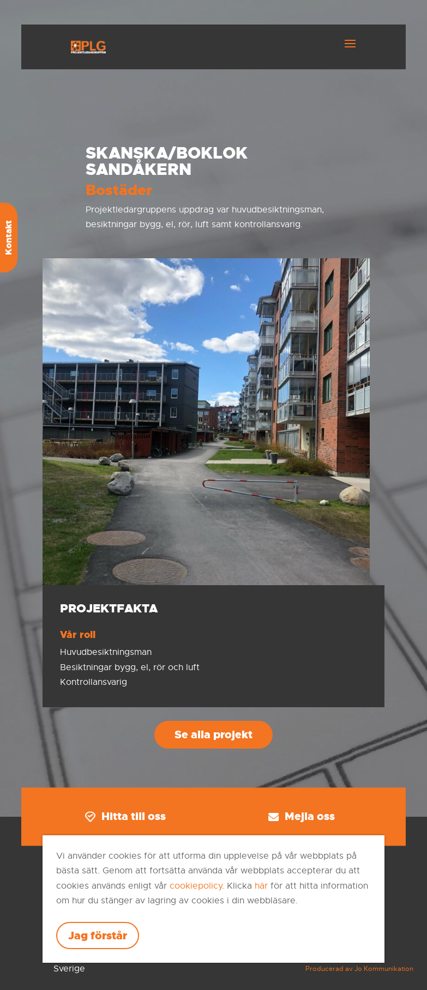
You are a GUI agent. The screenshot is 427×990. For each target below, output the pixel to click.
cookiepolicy (196, 885)
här (261, 885)
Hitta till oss (125, 817)
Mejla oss (301, 817)
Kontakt (8, 237)
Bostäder (119, 190)
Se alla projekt (213, 734)
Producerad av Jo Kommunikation (359, 968)
